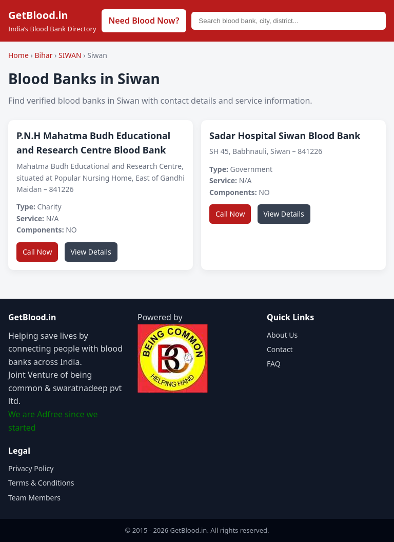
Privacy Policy (30, 468)
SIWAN (70, 55)
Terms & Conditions (41, 483)
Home (18, 55)
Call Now (37, 252)
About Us (282, 335)
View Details (91, 252)
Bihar (44, 55)
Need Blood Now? (144, 20)
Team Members (34, 497)
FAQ (274, 364)
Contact (280, 349)
